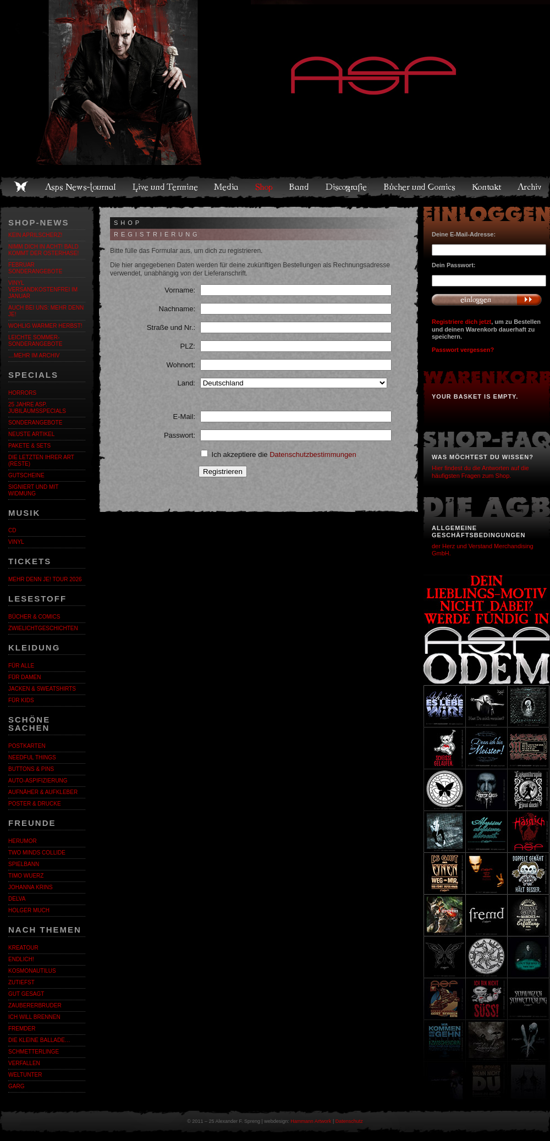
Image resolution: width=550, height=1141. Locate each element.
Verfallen (24, 1063)
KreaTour (23, 948)
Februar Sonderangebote (35, 268)
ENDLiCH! (21, 959)
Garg (16, 1086)
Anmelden (487, 300)
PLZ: (187, 346)
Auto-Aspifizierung (38, 781)
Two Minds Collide (36, 853)
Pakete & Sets (29, 446)
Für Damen (24, 677)
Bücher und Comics (420, 187)
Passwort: (179, 435)
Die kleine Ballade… (39, 1040)
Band (299, 187)
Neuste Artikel (31, 434)
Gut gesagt (26, 994)
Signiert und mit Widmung (33, 490)
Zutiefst (21, 982)
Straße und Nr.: (171, 327)
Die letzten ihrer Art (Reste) (41, 460)
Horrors (22, 393)
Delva (16, 899)
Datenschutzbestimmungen (313, 454)
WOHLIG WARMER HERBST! (45, 326)
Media (227, 187)
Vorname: (179, 290)
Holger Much (29, 910)
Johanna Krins (30, 887)
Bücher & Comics (34, 617)
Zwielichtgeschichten (43, 628)
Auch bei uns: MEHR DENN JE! (46, 311)
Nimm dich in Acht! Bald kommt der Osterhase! (43, 250)
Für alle (21, 666)
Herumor (22, 841)
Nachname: (177, 308)
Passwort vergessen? (463, 349)
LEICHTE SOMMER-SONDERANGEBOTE (35, 340)
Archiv (530, 187)
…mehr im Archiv (33, 355)
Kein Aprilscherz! (35, 235)
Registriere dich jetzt (461, 321)
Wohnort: (180, 364)
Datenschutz (349, 1121)
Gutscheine (26, 475)
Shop (264, 187)
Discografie (347, 187)
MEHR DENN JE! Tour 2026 (45, 579)
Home (21, 187)
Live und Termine (166, 187)
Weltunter (25, 1075)
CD (12, 530)
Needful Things (32, 757)
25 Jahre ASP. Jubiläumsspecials (37, 407)
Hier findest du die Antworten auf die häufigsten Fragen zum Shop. (480, 471)
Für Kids (21, 700)
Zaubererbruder (35, 1005)
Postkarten (27, 746)
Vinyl (16, 542)
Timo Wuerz (25, 876)
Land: (186, 383)
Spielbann (23, 864)
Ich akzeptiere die (278, 454)
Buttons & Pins (31, 769)
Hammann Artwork (310, 1121)
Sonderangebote (35, 423)
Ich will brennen (34, 1017)
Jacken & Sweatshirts (42, 689)
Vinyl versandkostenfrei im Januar (43, 289)
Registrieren (223, 471)
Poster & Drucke (34, 804)
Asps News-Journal (81, 187)
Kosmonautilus (32, 971)
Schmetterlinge (33, 1052)
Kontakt (487, 187)
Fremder (21, 1029)
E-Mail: (184, 416)
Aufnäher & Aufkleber (43, 792)
